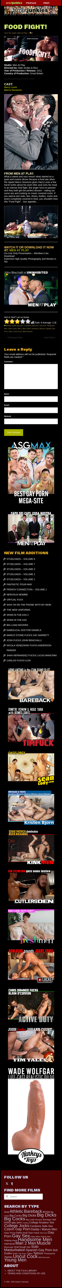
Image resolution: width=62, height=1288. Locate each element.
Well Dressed (27, 331)
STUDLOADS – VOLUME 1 (21, 579)
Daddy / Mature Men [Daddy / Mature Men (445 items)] (44, 1229)
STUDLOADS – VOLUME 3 (21, 569)
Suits (10, 331)
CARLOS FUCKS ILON (19, 660)
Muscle (42, 328)
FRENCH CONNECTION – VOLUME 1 (27, 589)
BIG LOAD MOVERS (17, 625)
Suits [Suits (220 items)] (15, 1253)
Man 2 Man (22, 328)
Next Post (49, 337)
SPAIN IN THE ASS (17, 620)
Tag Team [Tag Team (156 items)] (22, 1253)
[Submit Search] (6, 1196)
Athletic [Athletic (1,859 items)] (16, 1211)
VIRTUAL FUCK (15, 599)
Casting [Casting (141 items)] (25, 1223)
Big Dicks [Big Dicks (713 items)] (29, 1215)
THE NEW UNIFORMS (18, 610)
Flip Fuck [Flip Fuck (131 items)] (43, 1233)
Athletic (8, 326)
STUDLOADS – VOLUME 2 (21, 574)
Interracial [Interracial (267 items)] (9, 1243)
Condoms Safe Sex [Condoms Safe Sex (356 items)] (41, 1226)
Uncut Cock (17, 331)
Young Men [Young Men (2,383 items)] (15, 1260)
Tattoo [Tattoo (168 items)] (30, 1253)
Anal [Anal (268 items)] (6, 1212)
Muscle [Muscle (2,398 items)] (44, 1243)
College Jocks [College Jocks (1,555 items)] (16, 1225)
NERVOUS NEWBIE (17, 594)
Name (7, 394)
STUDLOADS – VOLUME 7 (21, 564)
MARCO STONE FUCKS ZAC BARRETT (28, 635)
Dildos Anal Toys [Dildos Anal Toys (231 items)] (24, 1232)
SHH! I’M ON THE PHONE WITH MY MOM (29, 604)
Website (7, 416)
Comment (9, 362)
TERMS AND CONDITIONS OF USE (26, 1273)
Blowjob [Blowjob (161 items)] (38, 1219)
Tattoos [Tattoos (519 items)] (38, 1253)
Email (7, 405)
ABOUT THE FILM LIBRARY (22, 1270)
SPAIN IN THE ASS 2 (18, 615)
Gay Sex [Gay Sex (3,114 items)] (21, 1235)
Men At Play (22, 33)
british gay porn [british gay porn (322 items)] (13, 1222)
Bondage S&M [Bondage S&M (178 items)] (49, 1219)
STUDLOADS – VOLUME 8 (21, 559)
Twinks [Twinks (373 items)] (8, 1257)
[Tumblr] (12, 1183)
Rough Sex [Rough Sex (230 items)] (25, 1247)
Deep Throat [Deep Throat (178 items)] (9, 1233)
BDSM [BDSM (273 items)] (46, 1212)
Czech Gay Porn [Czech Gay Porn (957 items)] (17, 1229)
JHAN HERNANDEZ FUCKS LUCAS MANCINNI (32, 655)
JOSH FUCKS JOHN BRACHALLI (24, 640)
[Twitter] (7, 1183)
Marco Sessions (33, 328)
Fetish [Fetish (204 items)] (36, 1233)
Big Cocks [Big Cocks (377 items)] (16, 1215)
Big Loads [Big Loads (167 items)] (30, 1219)
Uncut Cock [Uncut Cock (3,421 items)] (25, 1256)
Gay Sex (43, 326)
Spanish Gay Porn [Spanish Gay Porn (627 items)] (39, 1250)
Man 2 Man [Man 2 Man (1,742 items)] (25, 1243)
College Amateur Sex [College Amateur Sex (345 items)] (41, 1222)
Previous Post (15, 337)
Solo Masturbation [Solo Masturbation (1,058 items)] (21, 1248)
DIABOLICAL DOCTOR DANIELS (24, 630)
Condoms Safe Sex (31, 326)
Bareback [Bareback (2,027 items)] (33, 1211)
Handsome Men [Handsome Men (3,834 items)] (35, 1239)
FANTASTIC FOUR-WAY (19, 584)
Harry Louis (12, 328)
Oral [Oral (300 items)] (16, 1247)
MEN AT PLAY (19, 250)
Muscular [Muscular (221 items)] (8, 1247)
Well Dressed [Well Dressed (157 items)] (44, 1257)
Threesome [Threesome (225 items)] (49, 1253)
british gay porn (17, 326)
